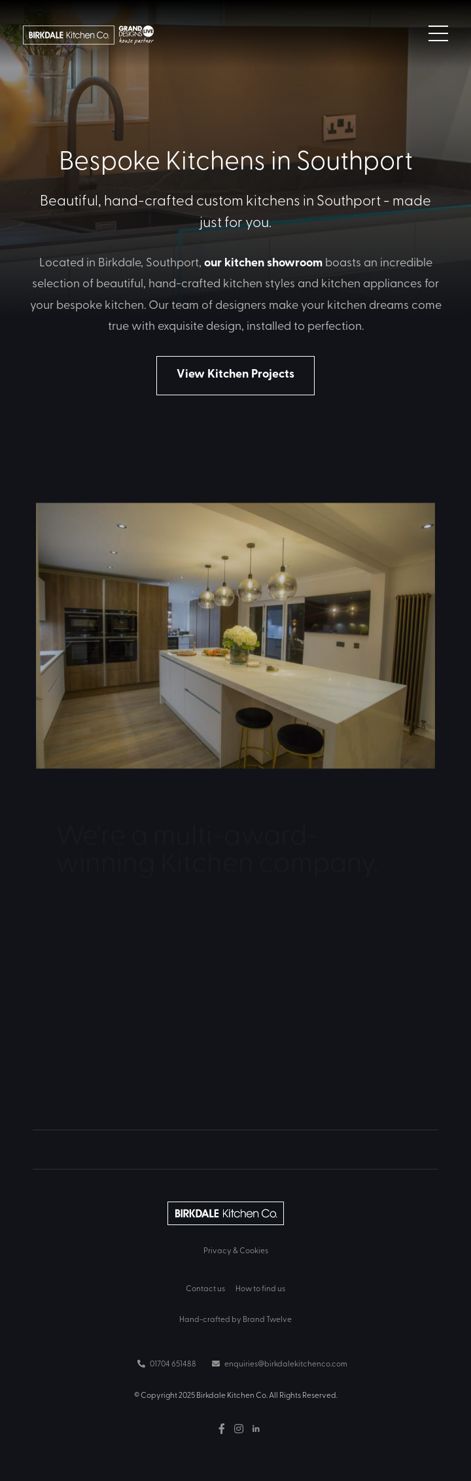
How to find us (260, 1288)
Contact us (205, 1288)
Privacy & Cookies (235, 1250)
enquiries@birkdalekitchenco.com (279, 1363)
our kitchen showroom (263, 261)
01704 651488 (166, 1363)
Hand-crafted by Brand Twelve (235, 1318)
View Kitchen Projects (235, 373)
